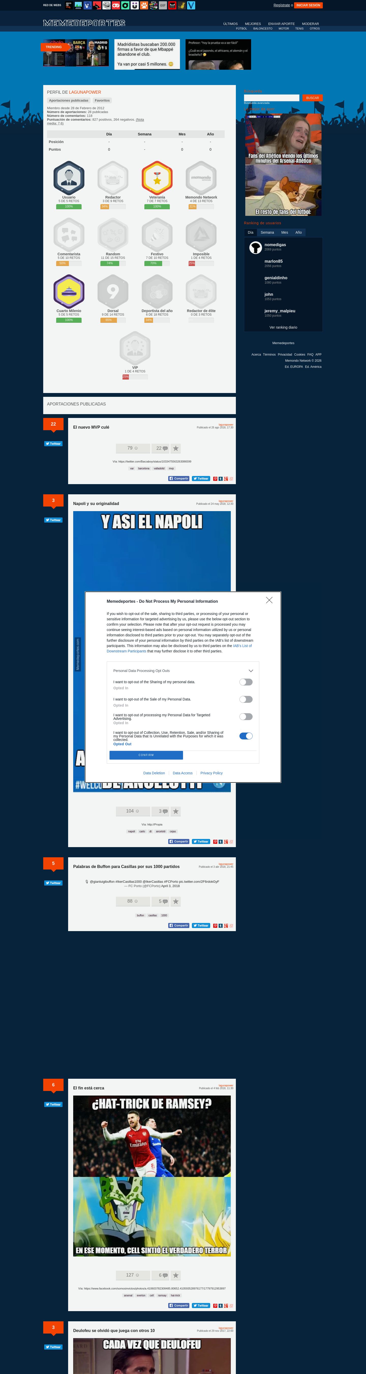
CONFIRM (148, 718)
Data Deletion (154, 738)
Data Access (183, 738)
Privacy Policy (212, 738)
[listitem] (183, 705)
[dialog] (183, 687)
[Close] (271, 636)
